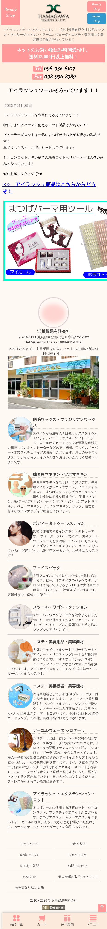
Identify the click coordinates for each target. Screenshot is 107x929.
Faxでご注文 (77, 855)
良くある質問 (29, 866)
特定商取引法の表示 (29, 888)
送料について (29, 855)
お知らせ (29, 877)
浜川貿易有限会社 (53, 331)
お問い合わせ (77, 866)
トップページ (29, 844)
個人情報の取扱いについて (77, 877)
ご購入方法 (77, 844)
